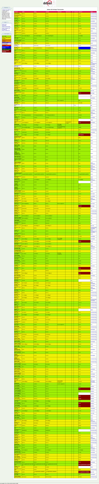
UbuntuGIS (4, 25)
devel (92, 30)
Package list (4, 29)
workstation (93, 21)
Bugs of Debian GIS (6, 30)
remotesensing (93, 13)
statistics (92, 386)
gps (91, 88)
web (94, 193)
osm (93, 90)
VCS (18, 14)
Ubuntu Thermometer (6, 26)
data (91, 80)
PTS (15, 14)
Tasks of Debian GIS (6, 28)
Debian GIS (4, 24)
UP (19, 14)
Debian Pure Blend (6, 9)
